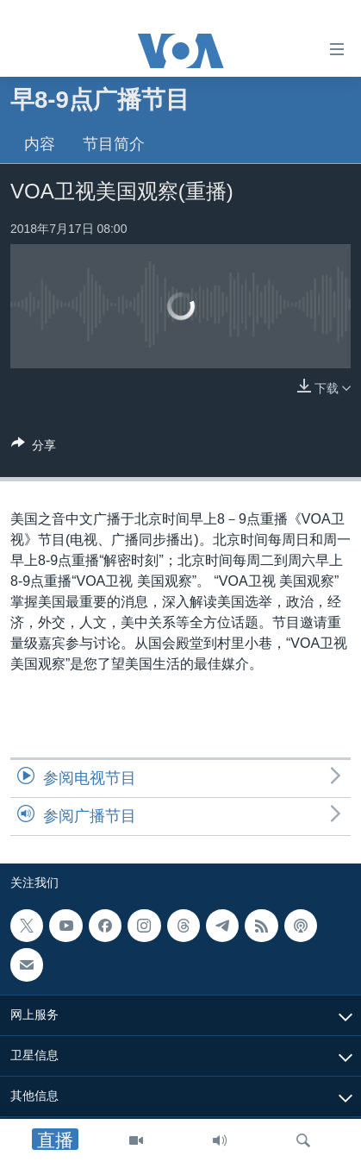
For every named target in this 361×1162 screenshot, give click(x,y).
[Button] (33, 448)
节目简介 (114, 144)
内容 (39, 144)
